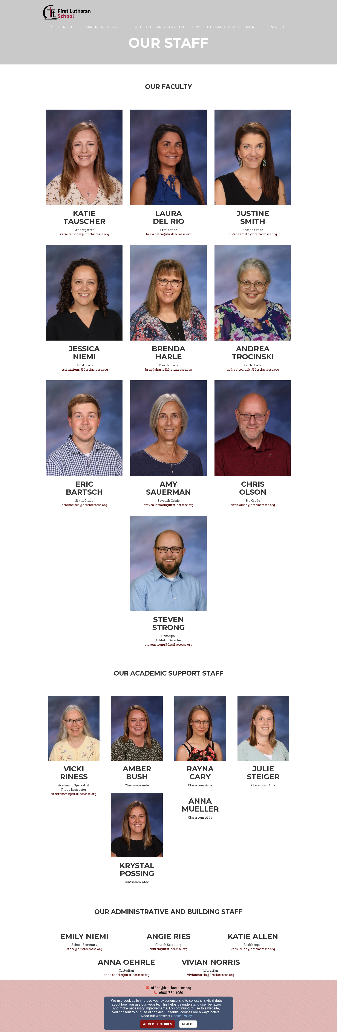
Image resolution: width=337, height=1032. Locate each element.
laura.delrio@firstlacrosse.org (168, 234)
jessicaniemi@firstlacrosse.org (84, 369)
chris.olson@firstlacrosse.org (253, 505)
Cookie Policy (181, 1016)
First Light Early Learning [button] (158, 27)
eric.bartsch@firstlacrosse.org (84, 505)
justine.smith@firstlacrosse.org (253, 234)
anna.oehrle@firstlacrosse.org (126, 975)
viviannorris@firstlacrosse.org (210, 975)
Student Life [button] (65, 27)
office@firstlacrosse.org (84, 949)
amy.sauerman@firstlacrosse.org (168, 505)
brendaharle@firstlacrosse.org (168, 369)
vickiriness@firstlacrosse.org (73, 794)
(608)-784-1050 (171, 992)
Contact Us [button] (276, 27)
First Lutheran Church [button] (215, 27)
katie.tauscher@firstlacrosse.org (84, 234)
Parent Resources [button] (105, 27)
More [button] (252, 27)
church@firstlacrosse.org (168, 949)
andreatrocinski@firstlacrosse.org (253, 369)
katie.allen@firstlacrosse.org (253, 949)
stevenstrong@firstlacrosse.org (168, 644)
